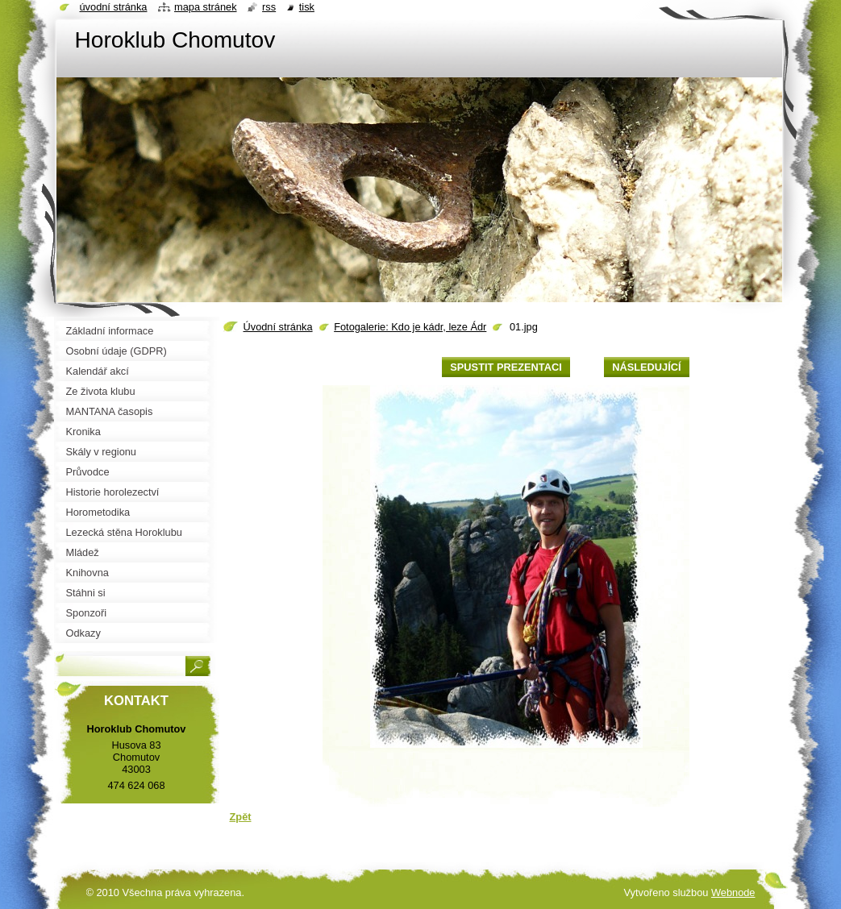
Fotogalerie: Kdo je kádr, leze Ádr (410, 327)
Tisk (306, 7)
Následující (646, 367)
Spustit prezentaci (505, 367)
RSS (269, 7)
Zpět (241, 817)
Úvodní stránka (278, 327)
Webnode (733, 892)
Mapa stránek (205, 7)
